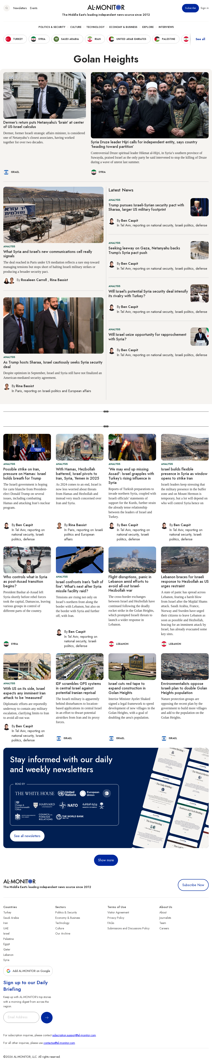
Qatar (6, 949)
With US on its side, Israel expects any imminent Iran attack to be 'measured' (24, 693)
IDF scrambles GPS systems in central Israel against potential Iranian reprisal (78, 688)
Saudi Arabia (11, 918)
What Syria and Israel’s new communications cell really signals (47, 254)
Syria (6, 960)
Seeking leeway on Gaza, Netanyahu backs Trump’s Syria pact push (144, 250)
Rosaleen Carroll (34, 280)
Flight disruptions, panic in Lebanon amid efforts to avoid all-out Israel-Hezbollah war (129, 583)
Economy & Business (123, 27)
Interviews (166, 27)
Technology (95, 27)
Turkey (7, 912)
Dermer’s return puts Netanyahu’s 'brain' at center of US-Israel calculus (43, 125)
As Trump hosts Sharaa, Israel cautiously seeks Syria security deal (52, 365)
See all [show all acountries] (200, 39)
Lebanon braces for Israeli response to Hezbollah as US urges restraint (185, 581)
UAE (5, 928)
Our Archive (62, 933)
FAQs (110, 923)
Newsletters (20, 8)
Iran (5, 923)
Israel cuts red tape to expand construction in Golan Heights (127, 688)
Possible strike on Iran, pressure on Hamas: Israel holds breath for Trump (24, 474)
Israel (6, 933)
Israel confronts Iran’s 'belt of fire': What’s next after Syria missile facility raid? (79, 586)
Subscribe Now (193, 885)
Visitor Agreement (118, 912)
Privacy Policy (115, 918)
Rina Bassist (59, 280)
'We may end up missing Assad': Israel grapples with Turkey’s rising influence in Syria (131, 476)
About (162, 912)
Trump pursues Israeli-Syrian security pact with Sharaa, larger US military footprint (146, 207)
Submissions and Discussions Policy (128, 928)
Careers (164, 928)
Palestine (8, 939)
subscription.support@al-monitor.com (74, 1035)
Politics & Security (52, 27)
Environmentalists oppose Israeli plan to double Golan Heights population (184, 688)
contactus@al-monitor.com (59, 1043)
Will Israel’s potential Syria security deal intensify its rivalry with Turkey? (148, 294)
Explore (148, 27)
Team (162, 923)
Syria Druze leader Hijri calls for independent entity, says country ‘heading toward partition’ (144, 144)
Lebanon (8, 955)
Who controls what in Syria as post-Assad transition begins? (25, 581)
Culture (75, 27)
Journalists (165, 918)
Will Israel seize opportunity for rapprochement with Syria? (147, 337)
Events (33, 8)
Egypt (6, 944)
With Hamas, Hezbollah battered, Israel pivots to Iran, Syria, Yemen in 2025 (77, 474)
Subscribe (190, 8)
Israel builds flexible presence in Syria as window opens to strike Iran (184, 474)
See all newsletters (27, 836)
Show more (106, 860)
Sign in (205, 8)
